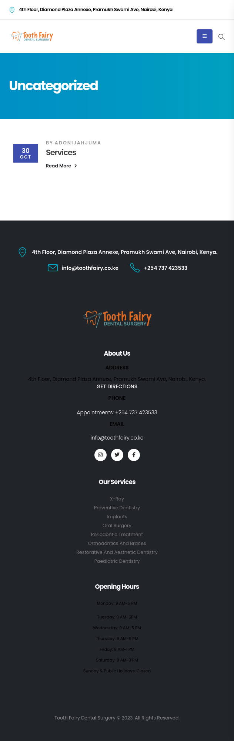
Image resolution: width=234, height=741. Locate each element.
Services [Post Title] (61, 152)
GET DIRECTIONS (117, 386)
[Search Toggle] (221, 36)
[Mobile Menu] (205, 36)
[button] (61, 166)
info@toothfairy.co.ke (117, 437)
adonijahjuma (78, 143)
